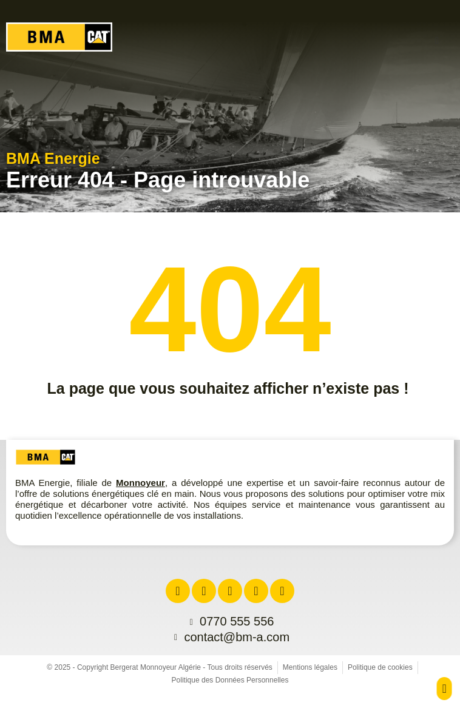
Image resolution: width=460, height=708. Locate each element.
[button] (437, 41)
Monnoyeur (140, 482)
